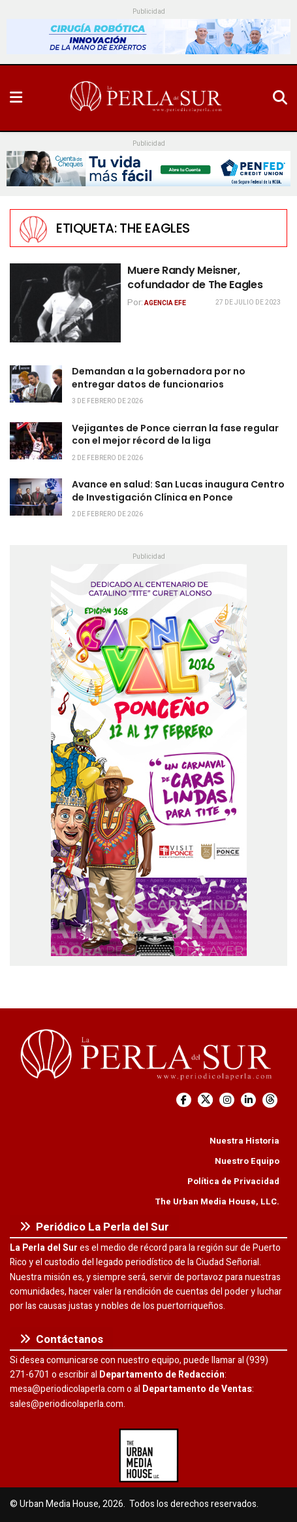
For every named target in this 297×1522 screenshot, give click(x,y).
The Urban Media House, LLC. (217, 1201)
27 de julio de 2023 (248, 302)
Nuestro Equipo (247, 1161)
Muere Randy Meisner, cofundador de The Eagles (194, 277)
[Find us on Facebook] (183, 1100)
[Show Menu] (16, 98)
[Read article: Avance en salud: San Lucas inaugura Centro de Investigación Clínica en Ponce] (36, 497)
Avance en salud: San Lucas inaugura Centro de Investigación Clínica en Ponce (178, 491)
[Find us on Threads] (269, 1100)
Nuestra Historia (244, 1140)
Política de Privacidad (233, 1181)
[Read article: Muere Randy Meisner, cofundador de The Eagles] (65, 303)
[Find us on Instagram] (226, 1100)
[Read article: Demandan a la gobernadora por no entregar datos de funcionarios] (36, 384)
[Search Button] (280, 98)
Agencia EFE (165, 303)
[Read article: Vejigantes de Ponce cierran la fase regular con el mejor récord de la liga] (36, 440)
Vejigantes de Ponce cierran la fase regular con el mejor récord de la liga (175, 435)
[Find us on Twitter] (205, 1100)
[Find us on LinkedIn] (248, 1100)
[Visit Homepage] (147, 98)
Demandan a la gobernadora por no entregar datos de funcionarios (158, 378)
